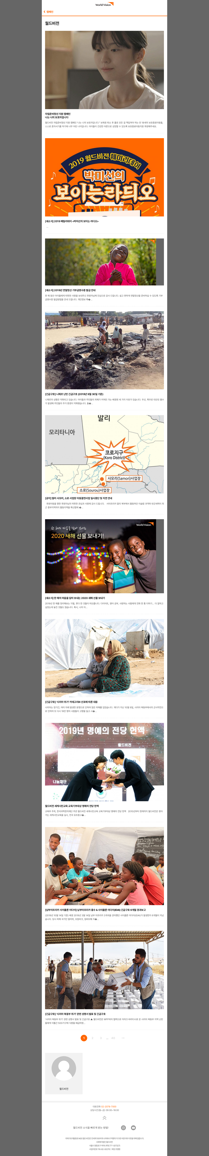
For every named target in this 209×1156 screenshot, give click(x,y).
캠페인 (48, 11)
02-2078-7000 (108, 1106)
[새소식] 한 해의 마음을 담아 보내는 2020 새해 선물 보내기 (75, 598)
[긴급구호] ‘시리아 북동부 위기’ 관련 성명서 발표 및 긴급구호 (75, 1014)
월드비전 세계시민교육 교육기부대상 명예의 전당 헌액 (72, 806)
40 (113, 1038)
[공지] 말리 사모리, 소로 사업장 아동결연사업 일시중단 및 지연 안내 (78, 498)
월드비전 (63, 1088)
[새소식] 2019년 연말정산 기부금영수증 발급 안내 (70, 290)
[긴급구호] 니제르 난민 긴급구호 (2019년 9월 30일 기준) (74, 394)
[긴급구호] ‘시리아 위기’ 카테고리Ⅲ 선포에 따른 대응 (71, 702)
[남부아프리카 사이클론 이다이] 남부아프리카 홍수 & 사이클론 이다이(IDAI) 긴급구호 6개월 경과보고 (95, 909)
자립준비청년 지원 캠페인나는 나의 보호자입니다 (58, 115)
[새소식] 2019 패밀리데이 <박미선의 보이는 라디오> (72, 221)
